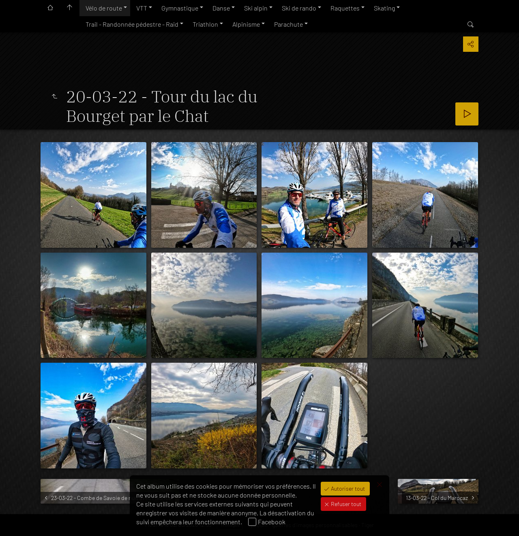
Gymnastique (179, 8)
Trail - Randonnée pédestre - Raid (132, 24)
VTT (141, 8)
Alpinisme (246, 24)
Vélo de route (104, 8)
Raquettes (345, 8)
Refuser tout (345, 503)
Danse (221, 8)
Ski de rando (299, 8)
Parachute (288, 24)
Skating (384, 8)
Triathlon (205, 24)
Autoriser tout (347, 488)
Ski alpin (256, 8)
